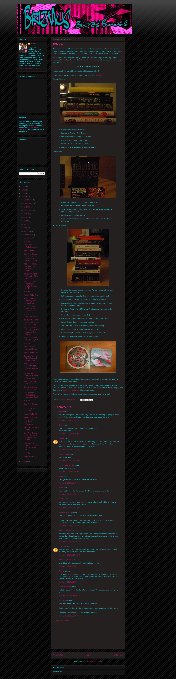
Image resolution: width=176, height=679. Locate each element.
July (26, 217)
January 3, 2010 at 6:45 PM (69, 449)
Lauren (61, 438)
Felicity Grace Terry (66, 530)
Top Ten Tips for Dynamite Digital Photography (30, 376)
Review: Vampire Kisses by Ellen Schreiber (30, 276)
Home (88, 655)
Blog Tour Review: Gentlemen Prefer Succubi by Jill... (30, 285)
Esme (61, 477)
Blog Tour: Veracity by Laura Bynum (30, 339)
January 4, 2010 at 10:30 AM (69, 541)
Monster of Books (66, 512)
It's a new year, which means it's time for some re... (30, 446)
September (28, 210)
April (26, 228)
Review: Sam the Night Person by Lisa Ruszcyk (30, 358)
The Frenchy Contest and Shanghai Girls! (30, 395)
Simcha (62, 411)
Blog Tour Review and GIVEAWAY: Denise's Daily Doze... (31, 331)
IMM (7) (26, 241)
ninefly (61, 499)
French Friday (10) (30, 295)
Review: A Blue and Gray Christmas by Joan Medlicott (31, 420)
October (27, 207)
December (28, 200)
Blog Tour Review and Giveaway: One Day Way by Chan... (31, 436)
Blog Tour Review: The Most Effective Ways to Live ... (30, 407)
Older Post (118, 655)
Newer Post (58, 655)
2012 (24, 190)
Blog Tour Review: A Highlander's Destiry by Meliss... (30, 267)
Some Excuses (29, 456)
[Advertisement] (88, 637)
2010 (24, 197)
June (26, 221)
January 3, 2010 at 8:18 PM (69, 483)
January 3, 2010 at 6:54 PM (69, 461)
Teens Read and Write (71, 390)
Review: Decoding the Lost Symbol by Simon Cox (30, 322)
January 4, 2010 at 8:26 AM (69, 526)
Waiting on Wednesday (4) (30, 315)
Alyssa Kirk (63, 600)
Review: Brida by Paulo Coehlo (30, 388)
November (28, 203)
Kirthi (61, 488)
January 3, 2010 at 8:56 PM (69, 494)
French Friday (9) (30, 352)
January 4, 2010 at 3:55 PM (69, 566)
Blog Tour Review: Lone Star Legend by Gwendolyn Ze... (30, 257)
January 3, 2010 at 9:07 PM (69, 508)
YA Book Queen (65, 560)
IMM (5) (26, 343)
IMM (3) (26, 453)
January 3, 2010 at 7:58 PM (69, 472)
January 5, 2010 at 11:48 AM (69, 595)
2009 (24, 462)
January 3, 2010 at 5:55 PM (69, 420)
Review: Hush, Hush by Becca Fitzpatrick (30, 301)
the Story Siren (101, 75)
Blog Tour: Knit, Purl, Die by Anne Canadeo (30, 308)
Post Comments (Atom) (93, 662)
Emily (61, 425)
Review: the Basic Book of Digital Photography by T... (30, 367)
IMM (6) (26, 292)
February (28, 235)
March (26, 231)
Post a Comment (62, 621)
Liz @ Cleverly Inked (67, 465)
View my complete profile (29, 69)
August (27, 214)
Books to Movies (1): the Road (30, 382)
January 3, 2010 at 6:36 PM (69, 434)
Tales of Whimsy (65, 587)
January (27, 238)
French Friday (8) (30, 414)
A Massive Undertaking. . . (30, 246)
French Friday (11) (30, 250)
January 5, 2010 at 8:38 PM (69, 616)
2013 (24, 186)
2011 (24, 193)
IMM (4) (26, 401)
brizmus (34, 44)
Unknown (62, 546)
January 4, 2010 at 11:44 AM (69, 555)
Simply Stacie (64, 454)
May (26, 224)
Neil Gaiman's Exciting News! (30, 348)
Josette (62, 571)
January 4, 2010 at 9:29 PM (69, 582)
